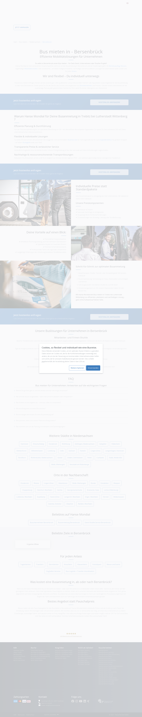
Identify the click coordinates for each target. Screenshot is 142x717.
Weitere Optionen (77, 368)
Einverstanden (93, 368)
